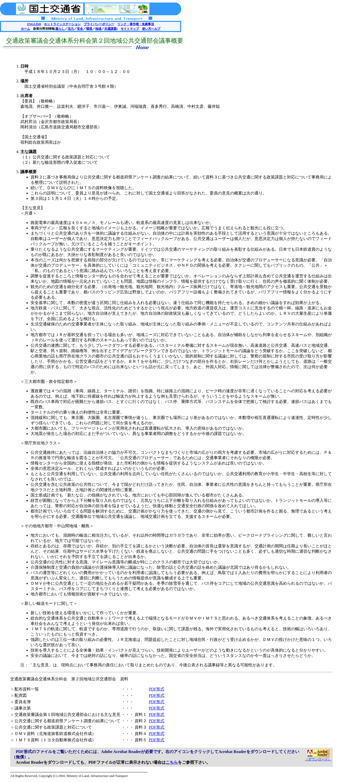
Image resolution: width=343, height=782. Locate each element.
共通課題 (110, 29)
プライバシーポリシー (99, 24)
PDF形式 (156, 689)
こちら (172, 762)
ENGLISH (34, 24)
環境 (89, 29)
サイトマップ (130, 29)
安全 (80, 29)
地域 (98, 29)
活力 (71, 29)
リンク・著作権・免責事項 (135, 24)
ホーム (25, 29)
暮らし (60, 29)
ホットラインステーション (62, 24)
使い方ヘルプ (151, 29)
